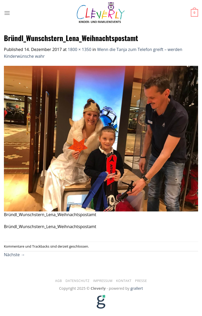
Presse (141, 281)
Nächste (14, 254)
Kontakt (123, 281)
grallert (136, 288)
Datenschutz (78, 281)
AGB (58, 281)
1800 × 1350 (79, 49)
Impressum (102, 281)
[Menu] (7, 13)
